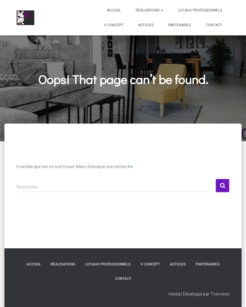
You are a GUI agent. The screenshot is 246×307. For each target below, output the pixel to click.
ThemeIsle (219, 294)
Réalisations (149, 10)
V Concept (113, 25)
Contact (214, 25)
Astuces (145, 25)
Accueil (114, 10)
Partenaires (179, 25)
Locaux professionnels (200, 10)
